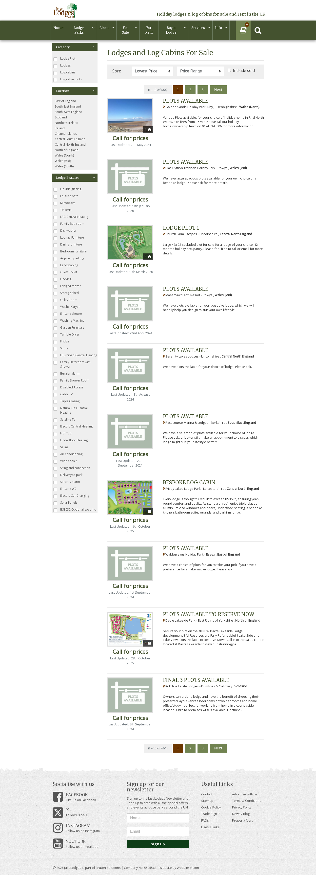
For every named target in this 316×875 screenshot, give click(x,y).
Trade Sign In (210, 813)
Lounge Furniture (68, 237)
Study (60, 348)
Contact (206, 794)
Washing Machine (68, 320)
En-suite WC (65, 489)
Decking (62, 279)
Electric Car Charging (71, 496)
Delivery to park (67, 475)
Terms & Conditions (246, 800)
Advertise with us (244, 794)
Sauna (61, 447)
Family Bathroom (68, 224)
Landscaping (65, 265)
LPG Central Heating (70, 217)
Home (58, 28)
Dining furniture (67, 244)
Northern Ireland (66, 123)
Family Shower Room (71, 380)
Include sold (244, 70)
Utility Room (65, 300)
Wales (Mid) (63, 161)
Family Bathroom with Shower (72, 364)
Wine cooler (65, 461)
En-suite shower (67, 314)
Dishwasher (65, 230)
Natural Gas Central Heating (70, 410)
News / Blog (241, 813)
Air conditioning (67, 454)
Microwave (64, 203)
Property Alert (242, 820)
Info (218, 28)
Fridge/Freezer (67, 286)
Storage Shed (66, 293)
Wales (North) (64, 155)
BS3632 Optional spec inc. (75, 509)
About (104, 28)
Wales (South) (64, 166)
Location (75, 91)
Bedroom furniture (70, 251)
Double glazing (67, 189)
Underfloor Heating (70, 440)
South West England (68, 112)
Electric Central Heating (73, 426)
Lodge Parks (79, 30)
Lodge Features (75, 177)
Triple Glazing (66, 401)
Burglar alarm (66, 373)
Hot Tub (62, 433)
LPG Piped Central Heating (75, 355)
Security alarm (66, 482)
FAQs (205, 820)
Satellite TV (64, 419)
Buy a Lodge (171, 30)
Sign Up (158, 844)
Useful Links (210, 827)
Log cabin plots (67, 79)
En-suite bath (65, 196)
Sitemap (207, 800)
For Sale (125, 30)
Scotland (61, 117)
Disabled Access (68, 387)
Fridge (61, 341)
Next (218, 90)
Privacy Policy (241, 807)
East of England (65, 101)
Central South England (70, 139)
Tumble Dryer (66, 334)
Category (75, 47)
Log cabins (64, 72)
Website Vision (188, 867)
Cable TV (63, 394)
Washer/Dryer (66, 307)
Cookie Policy (211, 807)
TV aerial (62, 210)
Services (198, 28)
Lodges (62, 65)
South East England (68, 106)
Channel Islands (66, 134)
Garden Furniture (68, 327)
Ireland (60, 128)
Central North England (70, 144)
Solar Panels (65, 502)
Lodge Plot (64, 58)
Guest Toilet (65, 272)
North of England (67, 150)
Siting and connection (71, 468)
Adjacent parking (68, 258)
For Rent (149, 30)
